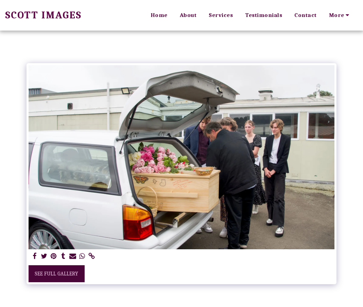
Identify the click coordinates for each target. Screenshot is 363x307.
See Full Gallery (56, 274)
